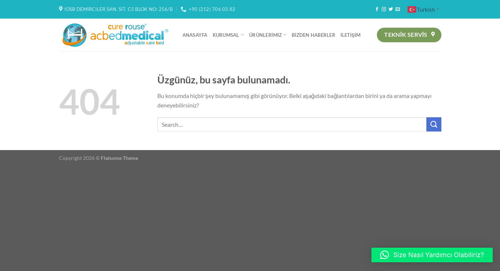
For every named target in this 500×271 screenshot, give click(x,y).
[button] (432, 255)
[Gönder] (433, 124)
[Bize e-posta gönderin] (397, 9)
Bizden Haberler (313, 35)
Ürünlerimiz (268, 34)
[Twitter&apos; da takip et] (391, 9)
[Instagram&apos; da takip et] (384, 9)
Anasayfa (195, 35)
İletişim (350, 35)
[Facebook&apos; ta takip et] (377, 9)
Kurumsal (228, 34)
